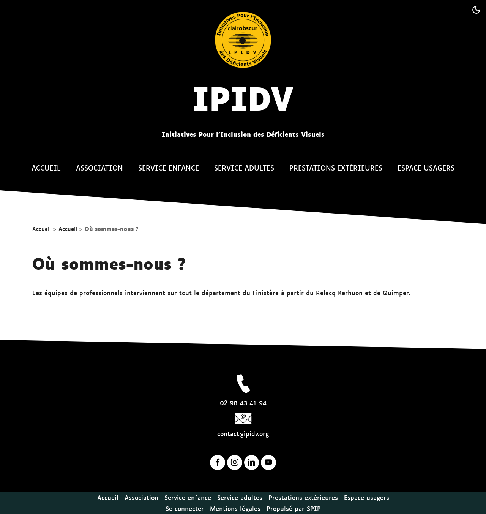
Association (99, 167)
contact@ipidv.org (243, 433)
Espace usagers (426, 167)
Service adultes (244, 167)
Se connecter (185, 508)
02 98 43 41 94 (243, 403)
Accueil (46, 167)
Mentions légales (235, 508)
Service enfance (168, 167)
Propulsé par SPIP (294, 508)
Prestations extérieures (335, 167)
